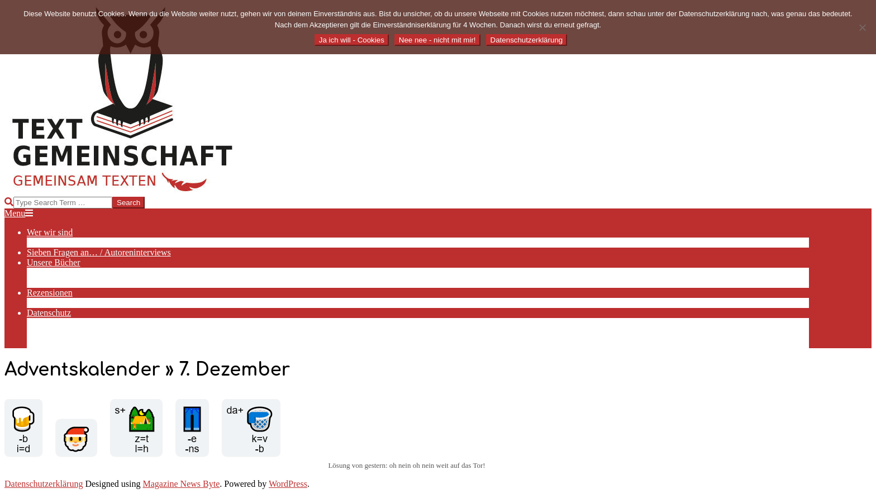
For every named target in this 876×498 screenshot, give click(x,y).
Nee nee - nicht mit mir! (437, 40)
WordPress (288, 483)
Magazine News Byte (181, 483)
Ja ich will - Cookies (351, 40)
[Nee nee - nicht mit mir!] (862, 27)
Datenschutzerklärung (43, 483)
